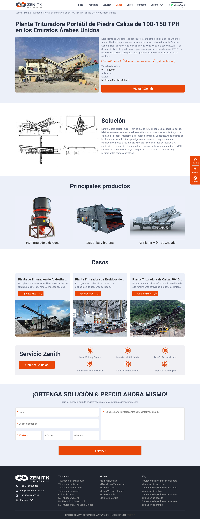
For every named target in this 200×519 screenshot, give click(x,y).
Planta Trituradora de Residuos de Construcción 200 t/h (113, 279)
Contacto (141, 4)
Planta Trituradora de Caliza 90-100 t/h (159, 279)
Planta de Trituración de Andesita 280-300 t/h (49, 279)
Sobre (130, 4)
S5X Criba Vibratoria (100, 243)
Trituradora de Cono (68, 484)
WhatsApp (176, 5)
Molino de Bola (107, 494)
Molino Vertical (107, 487)
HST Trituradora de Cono (42, 243)
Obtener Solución (37, 365)
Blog (144, 476)
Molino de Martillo (109, 498)
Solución (107, 4)
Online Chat (195, 161)
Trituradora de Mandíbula (71, 480)
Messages (195, 170)
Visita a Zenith (143, 88)
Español (155, 4)
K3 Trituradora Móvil (68, 498)
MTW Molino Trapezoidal (112, 484)
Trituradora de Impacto (70, 487)
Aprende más (29, 293)
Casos (119, 4)
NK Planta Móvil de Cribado (72, 501)
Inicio (80, 4)
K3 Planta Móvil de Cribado (157, 243)
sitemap (131, 514)
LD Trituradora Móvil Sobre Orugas (75, 504)
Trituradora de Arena (68, 491)
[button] (92, 89)
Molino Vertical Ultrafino (112, 491)
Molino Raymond (108, 480)
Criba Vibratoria (66, 494)
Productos (93, 4)
